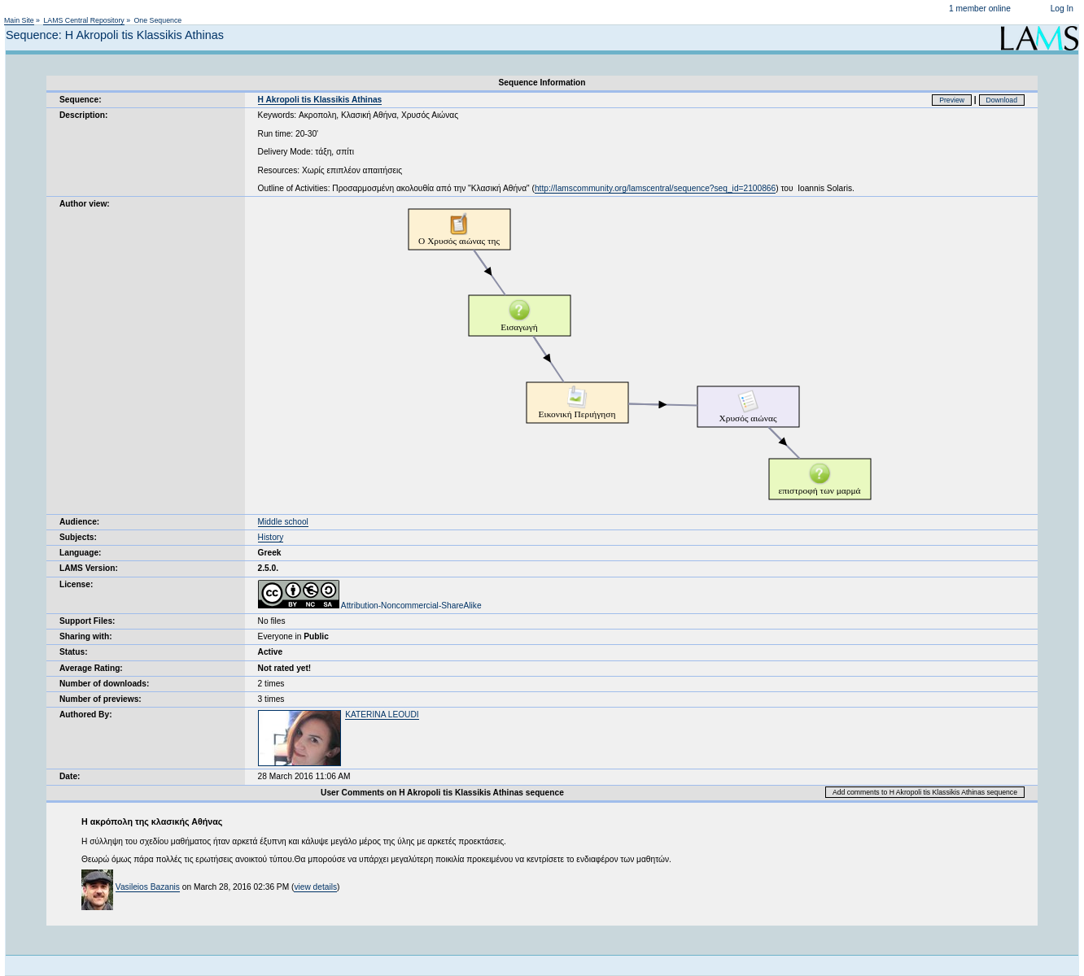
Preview (951, 100)
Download (1002, 100)
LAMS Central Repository (83, 20)
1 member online (980, 8)
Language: (80, 552)
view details (315, 886)
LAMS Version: (88, 568)
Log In (1062, 8)
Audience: (79, 521)
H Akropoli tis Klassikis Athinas (320, 99)
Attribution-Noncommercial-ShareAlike (370, 605)
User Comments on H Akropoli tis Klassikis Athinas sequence (442, 792)
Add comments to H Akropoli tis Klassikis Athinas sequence (925, 792)
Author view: (84, 203)
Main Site (19, 20)
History (271, 537)
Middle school (283, 521)
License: (76, 584)
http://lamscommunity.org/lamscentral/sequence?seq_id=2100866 (655, 188)
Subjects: (78, 537)
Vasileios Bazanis (148, 886)
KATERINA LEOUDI (381, 714)
